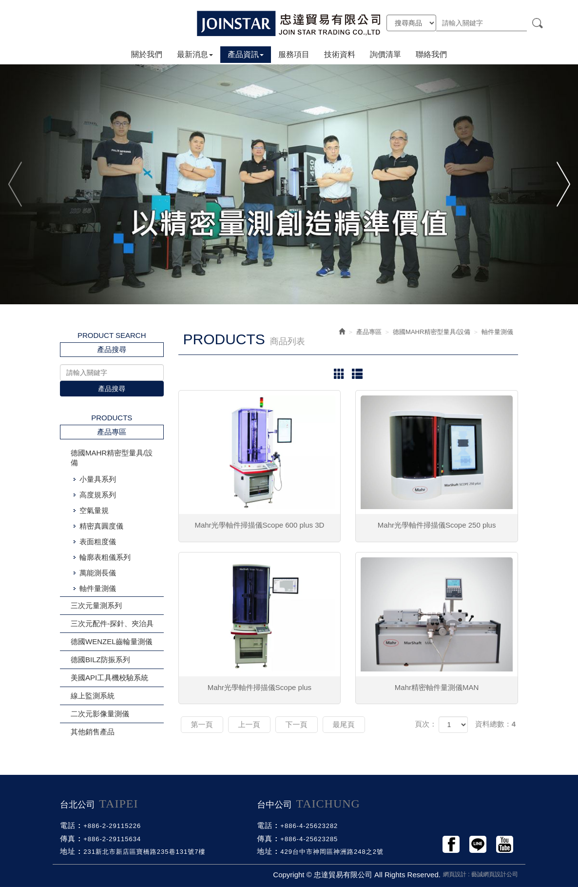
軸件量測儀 (97, 588)
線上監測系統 (93, 695)
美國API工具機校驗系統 (109, 677)
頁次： (426, 724)
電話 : (70, 825)
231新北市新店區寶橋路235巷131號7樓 (144, 851)
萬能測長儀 (97, 573)
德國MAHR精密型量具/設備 (112, 458)
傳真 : (70, 838)
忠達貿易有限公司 (289, 23)
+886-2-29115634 (112, 839)
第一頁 (202, 724)
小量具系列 (97, 479)
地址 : (70, 851)
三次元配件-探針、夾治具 (112, 623)
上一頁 (249, 724)
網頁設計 (454, 874)
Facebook (451, 844)
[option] (289, 183)
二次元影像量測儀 (100, 714)
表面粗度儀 (97, 541)
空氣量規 (94, 510)
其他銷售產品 (93, 732)
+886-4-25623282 (309, 825)
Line (477, 844)
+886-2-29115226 (112, 825)
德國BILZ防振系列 (100, 659)
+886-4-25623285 (309, 839)
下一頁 (297, 724)
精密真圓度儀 (101, 526)
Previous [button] (16, 184)
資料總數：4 (495, 724)
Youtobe (504, 844)
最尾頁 (344, 724)
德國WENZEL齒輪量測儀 (112, 641)
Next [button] (562, 184)
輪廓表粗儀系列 (105, 557)
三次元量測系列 (96, 605)
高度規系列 (97, 495)
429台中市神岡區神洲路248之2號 (332, 851)
